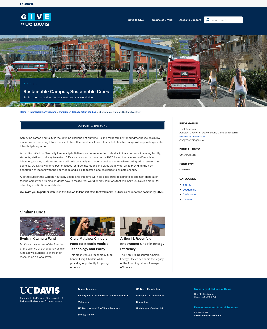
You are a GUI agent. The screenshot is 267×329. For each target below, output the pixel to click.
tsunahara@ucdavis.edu (192, 136)
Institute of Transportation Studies (77, 112)
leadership (189, 190)
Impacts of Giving (161, 20)
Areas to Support (190, 20)
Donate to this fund (92, 126)
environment (190, 194)
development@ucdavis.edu (208, 315)
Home (23, 112)
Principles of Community (150, 295)
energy (187, 185)
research (188, 199)
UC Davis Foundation (148, 289)
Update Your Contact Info (150, 308)
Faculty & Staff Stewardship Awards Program (103, 295)
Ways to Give (136, 20)
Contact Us (142, 302)
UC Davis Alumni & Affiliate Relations (99, 308)
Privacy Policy (86, 314)
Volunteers (84, 302)
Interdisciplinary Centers (43, 112)
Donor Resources (87, 289)
